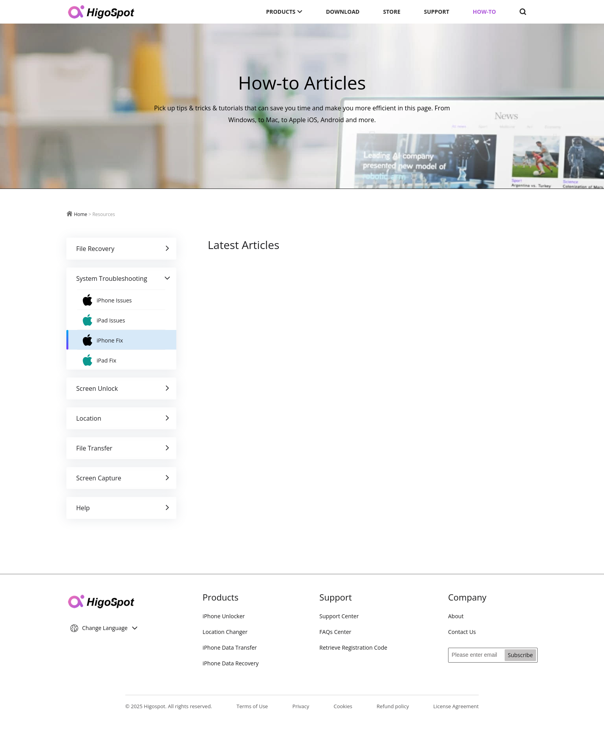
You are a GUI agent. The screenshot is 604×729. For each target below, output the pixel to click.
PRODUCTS (284, 11)
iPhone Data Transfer (230, 647)
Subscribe (520, 655)
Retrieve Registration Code (353, 647)
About (455, 616)
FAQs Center (335, 632)
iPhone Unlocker (224, 616)
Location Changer (225, 632)
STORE (391, 11)
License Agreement (456, 706)
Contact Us (462, 632)
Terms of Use (252, 706)
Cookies (342, 706)
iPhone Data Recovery (231, 663)
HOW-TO (484, 11)
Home (80, 214)
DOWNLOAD (343, 11)
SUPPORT (436, 11)
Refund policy (393, 706)
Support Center (339, 616)
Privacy (300, 706)
